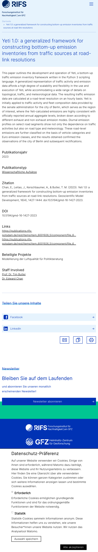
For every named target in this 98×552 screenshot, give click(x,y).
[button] (78, 340)
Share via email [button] (64, 340)
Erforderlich (22, 493)
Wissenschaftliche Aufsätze (19, 172)
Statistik (20, 513)
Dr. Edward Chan (12, 278)
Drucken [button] (91, 340)
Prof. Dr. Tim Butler (14, 274)
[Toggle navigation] (91, 4)
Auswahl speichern (26, 539)
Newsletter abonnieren (47, 401)
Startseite (6, 21)
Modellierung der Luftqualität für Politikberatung (32, 259)
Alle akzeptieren (73, 547)
